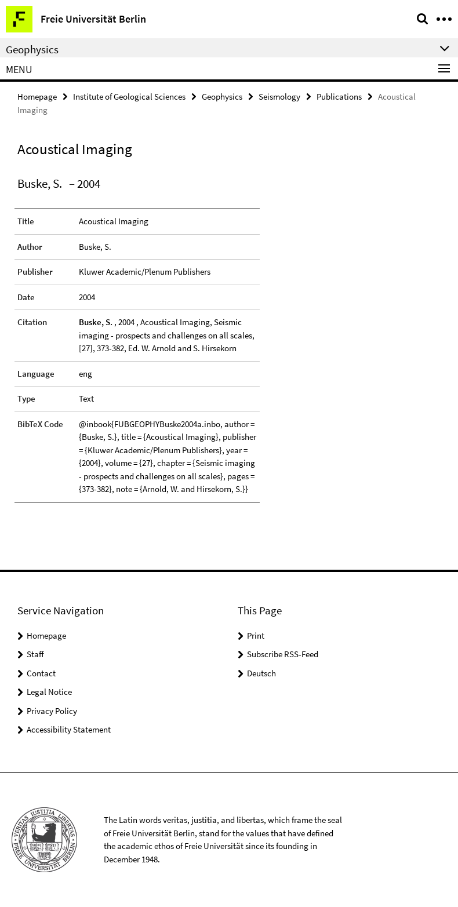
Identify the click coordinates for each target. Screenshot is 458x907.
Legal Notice (49, 691)
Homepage (37, 96)
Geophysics (222, 96)
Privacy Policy (52, 710)
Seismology (279, 96)
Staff (35, 654)
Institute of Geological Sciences (129, 96)
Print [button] (255, 635)
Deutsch (261, 673)
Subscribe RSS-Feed (282, 654)
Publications (339, 96)
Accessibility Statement (69, 729)
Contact (41, 673)
